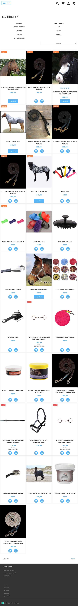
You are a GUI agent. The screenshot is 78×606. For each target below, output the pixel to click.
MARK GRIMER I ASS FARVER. (39, 289)
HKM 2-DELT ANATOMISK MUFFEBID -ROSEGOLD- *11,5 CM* (39, 338)
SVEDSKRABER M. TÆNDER (13, 289)
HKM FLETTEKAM (13, 337)
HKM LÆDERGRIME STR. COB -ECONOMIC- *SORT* (39, 441)
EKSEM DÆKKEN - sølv (13, 142)
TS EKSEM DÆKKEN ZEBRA (39, 191)
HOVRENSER (65, 191)
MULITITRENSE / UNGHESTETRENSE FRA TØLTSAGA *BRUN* (13, 88)
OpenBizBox (7, 603)
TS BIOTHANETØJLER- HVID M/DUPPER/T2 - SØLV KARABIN (13, 542)
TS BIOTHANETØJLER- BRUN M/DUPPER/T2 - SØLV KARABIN (65, 391)
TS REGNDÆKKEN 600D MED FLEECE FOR (39, 493)
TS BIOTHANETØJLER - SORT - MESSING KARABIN (65, 143)
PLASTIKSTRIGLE (39, 241)
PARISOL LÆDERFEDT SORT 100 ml (13, 390)
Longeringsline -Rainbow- (65, 337)
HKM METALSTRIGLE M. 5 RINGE (13, 493)
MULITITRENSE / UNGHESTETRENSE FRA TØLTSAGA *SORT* (65, 93)
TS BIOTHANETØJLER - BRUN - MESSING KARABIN (13, 192)
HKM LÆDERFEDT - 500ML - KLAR (65, 493)
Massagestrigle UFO (65, 241)
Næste (73, 558)
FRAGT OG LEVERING (9, 570)
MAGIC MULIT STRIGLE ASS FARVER (13, 241)
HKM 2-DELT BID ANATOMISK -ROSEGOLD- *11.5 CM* (65, 441)
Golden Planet (15, 603)
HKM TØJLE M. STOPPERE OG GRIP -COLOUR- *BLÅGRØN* (13, 441)
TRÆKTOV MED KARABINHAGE (65, 289)
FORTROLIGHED (7, 575)
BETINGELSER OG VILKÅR (10, 573)
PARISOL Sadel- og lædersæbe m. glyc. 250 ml (39, 391)
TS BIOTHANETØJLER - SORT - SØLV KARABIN (39, 88)
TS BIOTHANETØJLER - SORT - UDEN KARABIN (39, 143)
